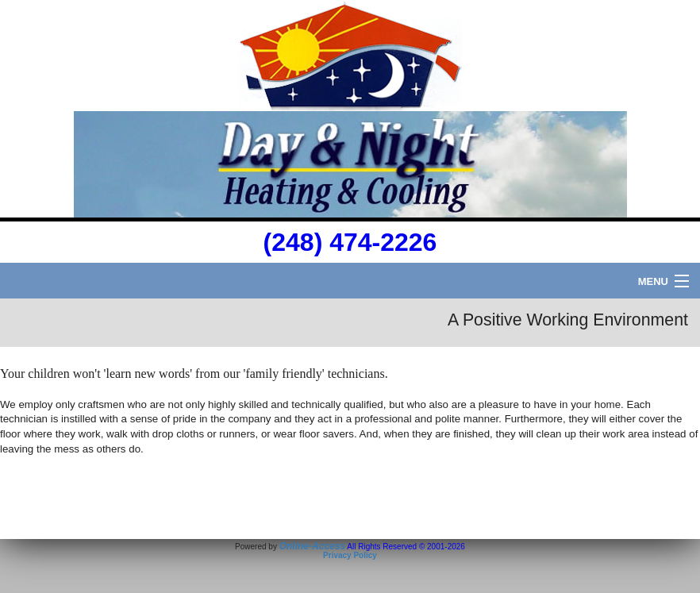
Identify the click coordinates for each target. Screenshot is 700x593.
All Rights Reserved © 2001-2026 (406, 546)
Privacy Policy (350, 555)
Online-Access (312, 546)
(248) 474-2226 (350, 242)
